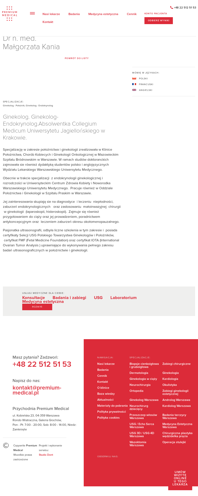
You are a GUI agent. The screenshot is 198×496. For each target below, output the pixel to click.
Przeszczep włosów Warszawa (143, 416)
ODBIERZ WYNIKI (159, 20)
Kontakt (48, 22)
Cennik (132, 14)
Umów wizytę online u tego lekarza (180, 478)
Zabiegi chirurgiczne (176, 363)
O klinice (103, 387)
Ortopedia (136, 390)
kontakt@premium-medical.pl (37, 390)
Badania (74, 14)
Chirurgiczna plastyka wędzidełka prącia (177, 435)
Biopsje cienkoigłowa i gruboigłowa (144, 365)
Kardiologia (170, 378)
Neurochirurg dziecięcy (139, 407)
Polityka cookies (108, 417)
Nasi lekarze (51, 14)
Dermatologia (139, 372)
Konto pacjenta (155, 14)
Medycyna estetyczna (103, 14)
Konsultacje (33, 297)
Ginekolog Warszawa (144, 399)
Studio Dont (46, 455)
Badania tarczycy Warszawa (174, 416)
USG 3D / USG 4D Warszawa (142, 435)
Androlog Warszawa (176, 399)
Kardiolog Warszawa (176, 405)
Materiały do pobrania (112, 405)
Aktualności (105, 399)
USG (98, 297)
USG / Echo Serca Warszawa (142, 425)
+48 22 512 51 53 (185, 7)
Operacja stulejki (174, 442)
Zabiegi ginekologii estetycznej (175, 392)
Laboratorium (123, 297)
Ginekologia (170, 372)
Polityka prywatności (111, 411)
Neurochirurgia (140, 384)
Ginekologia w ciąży (143, 378)
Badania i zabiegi (69, 297)
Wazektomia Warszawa (138, 444)
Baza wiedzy (106, 393)
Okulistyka (169, 384)
